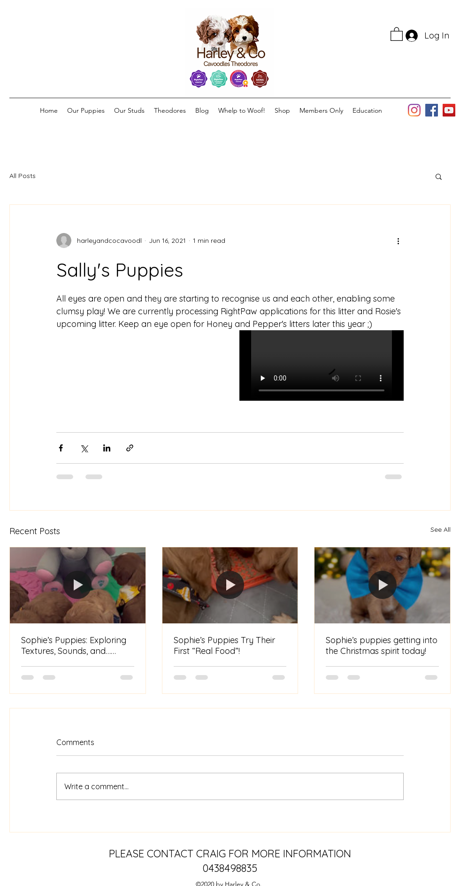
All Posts (22, 175)
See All (440, 529)
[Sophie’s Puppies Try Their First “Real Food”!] (230, 585)
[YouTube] (449, 110)
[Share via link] (129, 447)
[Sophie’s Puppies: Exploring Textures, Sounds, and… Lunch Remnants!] (78, 585)
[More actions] (398, 240)
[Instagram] (414, 110)
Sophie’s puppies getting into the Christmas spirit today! (381, 645)
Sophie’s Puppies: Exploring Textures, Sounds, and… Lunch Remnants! (73, 645)
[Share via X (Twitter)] (83, 447)
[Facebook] (431, 110)
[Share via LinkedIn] (106, 447)
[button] (397, 33)
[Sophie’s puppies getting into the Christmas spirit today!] (382, 585)
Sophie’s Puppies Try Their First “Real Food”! (224, 645)
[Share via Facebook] (60, 447)
